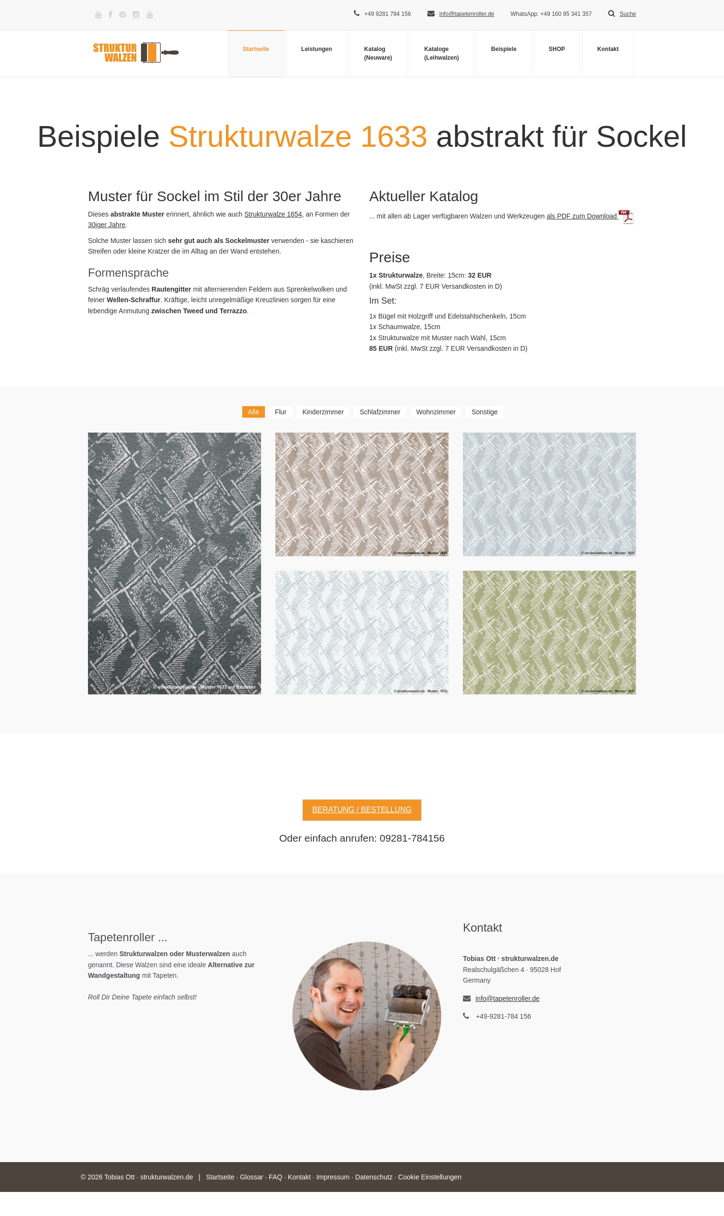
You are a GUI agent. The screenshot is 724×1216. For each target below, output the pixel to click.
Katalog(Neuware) (378, 53)
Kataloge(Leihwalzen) (441, 53)
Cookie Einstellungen (430, 1177)
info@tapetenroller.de (466, 14)
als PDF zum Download (590, 216)
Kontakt (608, 49)
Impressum (333, 1177)
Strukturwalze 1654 (273, 214)
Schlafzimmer (380, 412)
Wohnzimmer (436, 412)
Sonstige (485, 412)
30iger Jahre (106, 225)
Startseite (256, 49)
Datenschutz (374, 1177)
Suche (622, 14)
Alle (253, 412)
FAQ (275, 1177)
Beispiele (504, 49)
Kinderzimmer (323, 412)
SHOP (557, 49)
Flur (281, 412)
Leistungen (316, 49)
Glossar (251, 1177)
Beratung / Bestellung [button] (362, 810)
